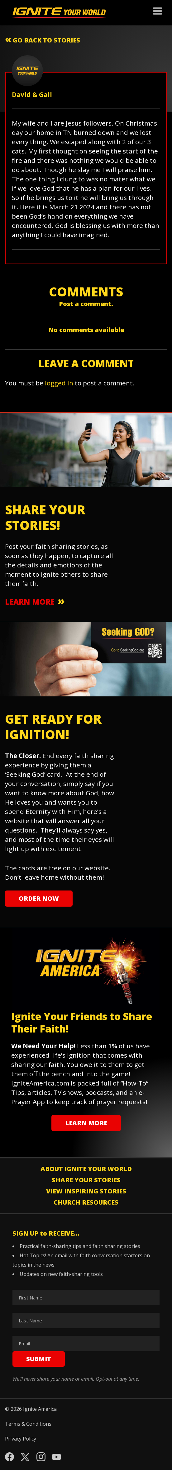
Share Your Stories (86, 1180)
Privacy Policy (20, 1438)
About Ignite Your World (86, 1169)
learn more (30, 602)
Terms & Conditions (28, 1423)
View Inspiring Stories (86, 1191)
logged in (59, 383)
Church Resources (86, 1202)
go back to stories (42, 39)
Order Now (39, 898)
